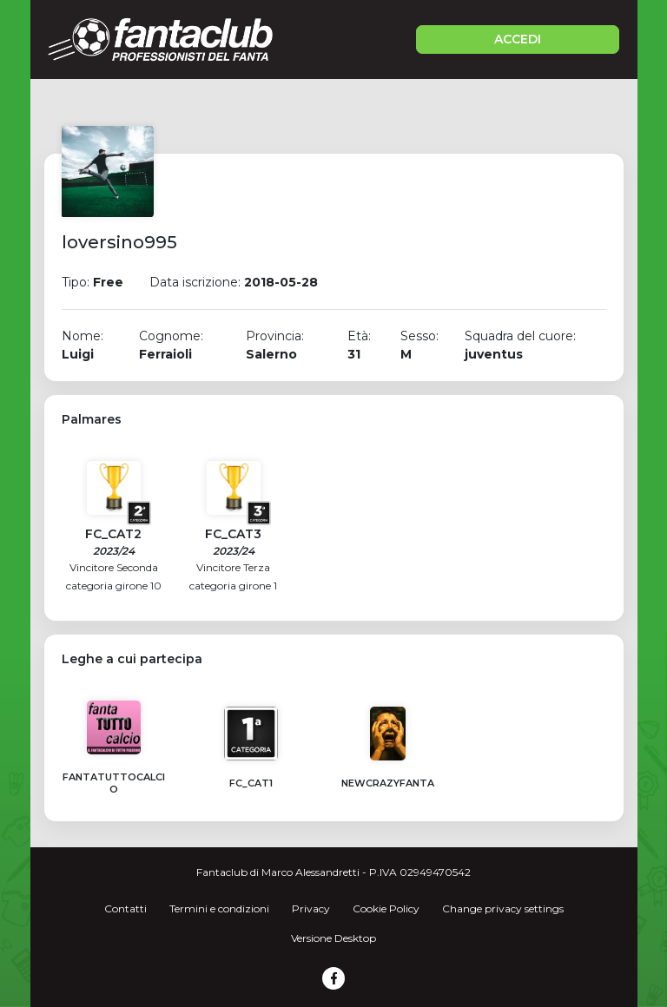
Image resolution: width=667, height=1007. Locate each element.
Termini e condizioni (219, 908)
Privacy (311, 908)
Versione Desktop (333, 937)
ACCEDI (517, 39)
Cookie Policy (386, 908)
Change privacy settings (503, 908)
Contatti (125, 908)
